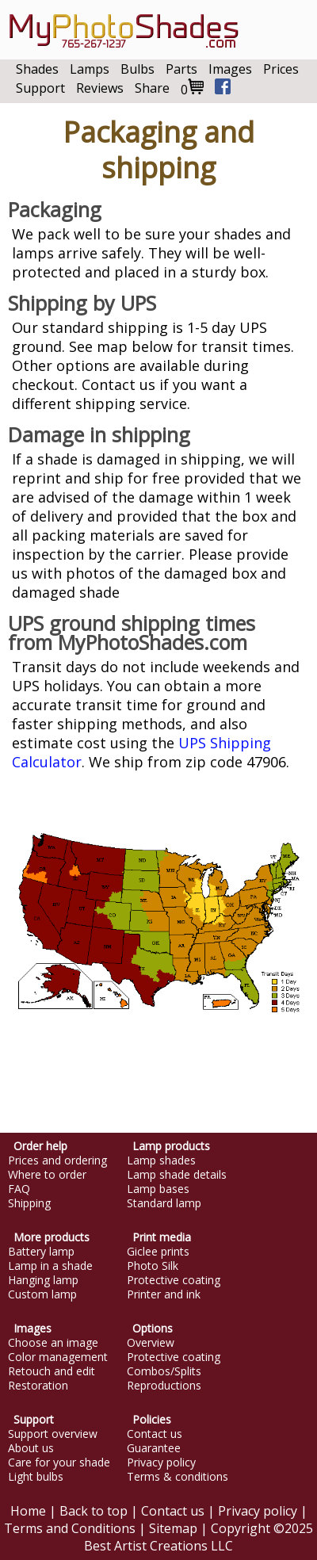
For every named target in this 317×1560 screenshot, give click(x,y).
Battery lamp (41, 1251)
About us (31, 1448)
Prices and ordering (57, 1160)
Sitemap (173, 1528)
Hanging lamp (43, 1280)
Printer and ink (164, 1294)
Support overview (52, 1434)
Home (28, 1511)
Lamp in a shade (50, 1266)
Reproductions (164, 1385)
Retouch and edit (51, 1371)
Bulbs (137, 69)
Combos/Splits (164, 1371)
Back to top (93, 1511)
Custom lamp (42, 1294)
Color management (58, 1357)
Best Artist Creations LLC (158, 1545)
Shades (37, 69)
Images (230, 69)
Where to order (47, 1174)
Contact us (154, 1434)
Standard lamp (164, 1203)
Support (40, 88)
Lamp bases (158, 1189)
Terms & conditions (177, 1476)
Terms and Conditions (70, 1528)
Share (152, 88)
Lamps (89, 69)
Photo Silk (152, 1266)
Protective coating (173, 1280)
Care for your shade (59, 1462)
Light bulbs (35, 1476)
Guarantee (154, 1448)
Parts (181, 69)
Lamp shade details (177, 1174)
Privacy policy (161, 1462)
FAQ (19, 1189)
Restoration (38, 1385)
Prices (281, 69)
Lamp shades (161, 1160)
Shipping (29, 1203)
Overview (150, 1342)
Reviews (100, 88)
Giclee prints (158, 1251)
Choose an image (53, 1342)
